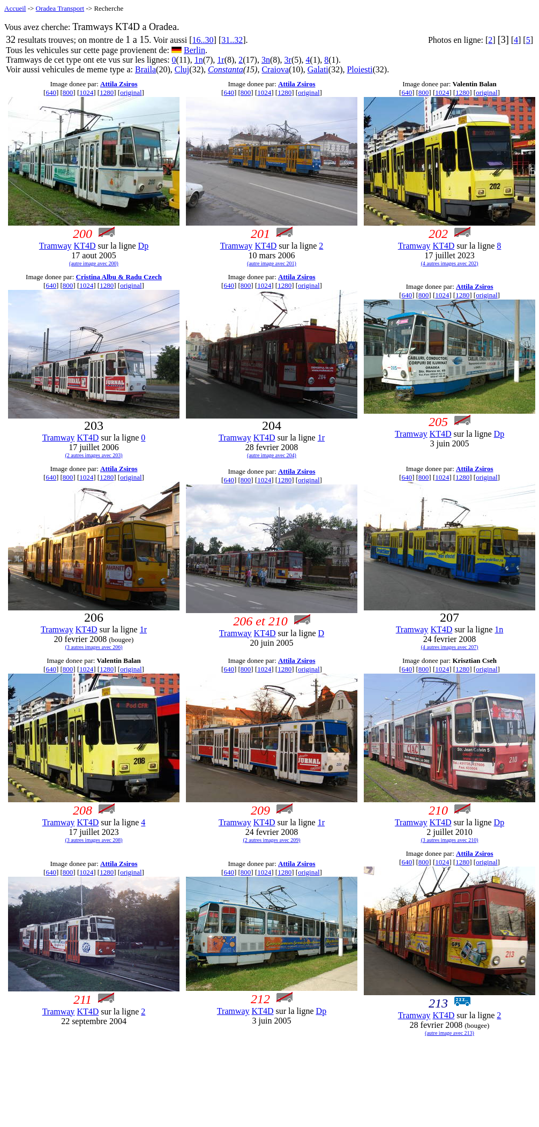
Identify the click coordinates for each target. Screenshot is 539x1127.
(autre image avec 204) (271, 455)
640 (51, 92)
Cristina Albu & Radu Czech (119, 277)
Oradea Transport (60, 8)
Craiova (275, 69)
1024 (86, 92)
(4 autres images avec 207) (449, 647)
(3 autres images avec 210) (449, 840)
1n (198, 59)
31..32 (232, 39)
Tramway (55, 245)
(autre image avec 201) (271, 263)
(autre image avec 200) (93, 263)
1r (220, 59)
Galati (318, 69)
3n (265, 59)
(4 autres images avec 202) (449, 263)
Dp (143, 245)
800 (68, 92)
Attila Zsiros (118, 84)
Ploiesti (359, 69)
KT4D (85, 245)
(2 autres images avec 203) (93, 455)
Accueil (15, 8)
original (130, 92)
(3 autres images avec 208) (93, 840)
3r (288, 59)
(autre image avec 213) (449, 1033)
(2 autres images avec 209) (271, 840)
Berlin (194, 50)
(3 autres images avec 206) (93, 647)
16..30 (203, 39)
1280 (107, 92)
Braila (145, 69)
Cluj (182, 69)
